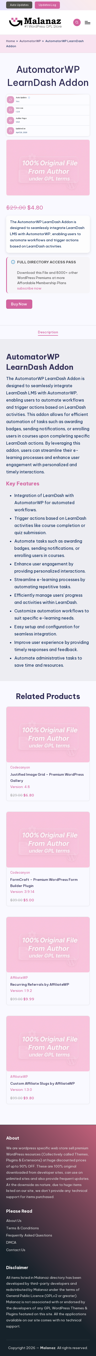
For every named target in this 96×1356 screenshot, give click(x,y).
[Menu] (87, 22)
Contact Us (15, 1250)
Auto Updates (19, 5)
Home (10, 41)
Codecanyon (20, 767)
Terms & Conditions (22, 1228)
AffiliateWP (19, 978)
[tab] (48, 332)
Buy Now (19, 304)
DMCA (11, 1242)
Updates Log (47, 5)
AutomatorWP (30, 41)
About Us (14, 1220)
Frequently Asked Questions (29, 1235)
